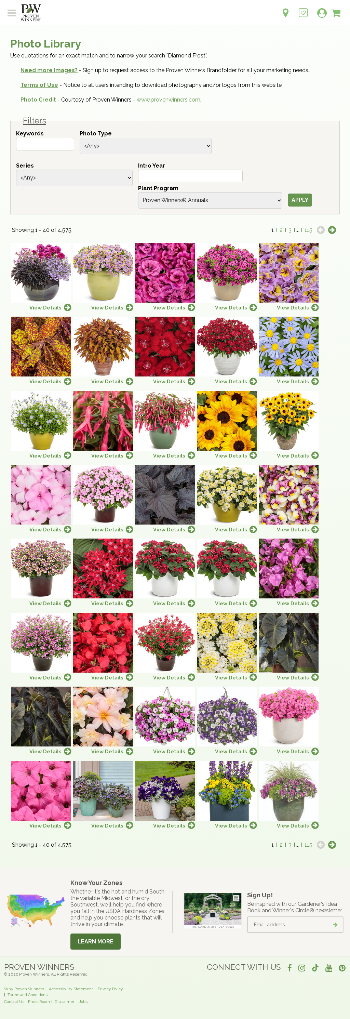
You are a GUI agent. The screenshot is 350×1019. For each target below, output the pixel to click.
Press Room (39, 1001)
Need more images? (49, 70)
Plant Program (158, 188)
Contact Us (14, 1001)
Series (25, 165)
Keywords (30, 133)
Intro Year (151, 165)
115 (308, 230)
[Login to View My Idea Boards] (303, 9)
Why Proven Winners (24, 989)
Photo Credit (38, 99)
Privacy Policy (110, 989)
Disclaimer (64, 1001)
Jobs (83, 1001)
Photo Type (96, 133)
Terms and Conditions (28, 994)
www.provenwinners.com (168, 99)
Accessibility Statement (71, 989)
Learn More (95, 941)
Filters (34, 121)
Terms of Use (39, 85)
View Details (45, 307)
